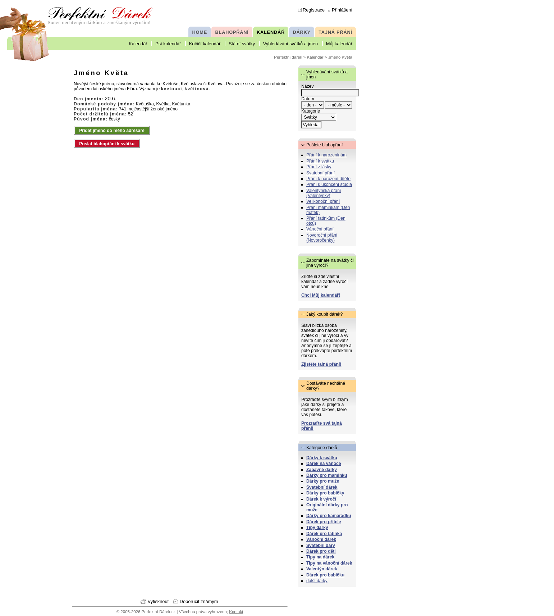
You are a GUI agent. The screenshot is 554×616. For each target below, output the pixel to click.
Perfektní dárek (288, 57)
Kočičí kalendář (205, 43)
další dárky (317, 580)
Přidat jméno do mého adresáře (112, 130)
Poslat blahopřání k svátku (106, 143)
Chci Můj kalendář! (320, 295)
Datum (307, 98)
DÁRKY (301, 32)
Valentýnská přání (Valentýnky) (323, 193)
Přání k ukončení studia (329, 184)
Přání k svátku (320, 161)
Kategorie (310, 111)
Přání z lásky (318, 166)
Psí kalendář (168, 43)
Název (307, 86)
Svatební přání (320, 172)
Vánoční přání (320, 229)
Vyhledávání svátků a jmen (290, 43)
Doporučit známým (199, 601)
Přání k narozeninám (326, 155)
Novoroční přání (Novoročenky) (322, 238)
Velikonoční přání (323, 201)
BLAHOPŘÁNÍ (232, 32)
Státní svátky (242, 43)
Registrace (314, 10)
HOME (199, 32)
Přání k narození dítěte (328, 178)
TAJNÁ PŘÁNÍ (335, 32)
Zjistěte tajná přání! (321, 364)
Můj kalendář (339, 43)
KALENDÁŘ (271, 32)
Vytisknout (158, 601)
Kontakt (236, 612)
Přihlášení (342, 10)
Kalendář (138, 43)
